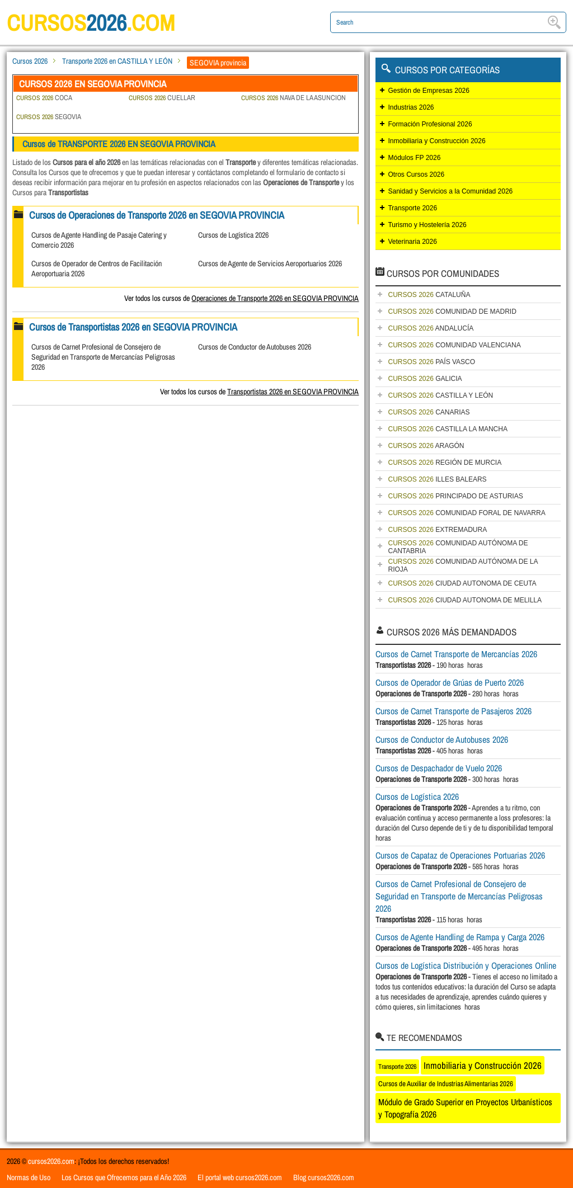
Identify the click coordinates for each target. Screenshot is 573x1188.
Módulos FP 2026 (414, 158)
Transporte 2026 (412, 208)
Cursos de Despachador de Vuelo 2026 (438, 768)
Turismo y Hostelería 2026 (427, 225)
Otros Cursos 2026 (416, 174)
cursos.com (91, 22)
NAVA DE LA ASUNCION (293, 97)
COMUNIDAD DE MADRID (452, 311)
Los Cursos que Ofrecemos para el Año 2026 (124, 1177)
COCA (44, 97)
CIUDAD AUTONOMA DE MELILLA (465, 600)
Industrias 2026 (411, 107)
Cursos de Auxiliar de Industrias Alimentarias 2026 (445, 1083)
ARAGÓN (426, 446)
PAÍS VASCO (431, 362)
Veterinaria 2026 (412, 242)
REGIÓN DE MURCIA (444, 462)
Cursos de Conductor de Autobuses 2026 (254, 347)
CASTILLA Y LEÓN (440, 395)
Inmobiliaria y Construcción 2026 (436, 141)
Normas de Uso (28, 1177)
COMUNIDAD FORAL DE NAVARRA (466, 513)
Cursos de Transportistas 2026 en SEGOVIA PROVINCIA (133, 327)
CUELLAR (162, 97)
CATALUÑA (429, 295)
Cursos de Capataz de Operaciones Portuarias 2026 (460, 855)
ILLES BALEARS (437, 479)
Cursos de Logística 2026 (233, 235)
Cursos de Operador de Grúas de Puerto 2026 (449, 682)
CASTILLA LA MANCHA (447, 429)
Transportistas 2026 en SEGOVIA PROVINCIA (293, 391)
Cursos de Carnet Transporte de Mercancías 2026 (456, 654)
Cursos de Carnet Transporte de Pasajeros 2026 (453, 711)
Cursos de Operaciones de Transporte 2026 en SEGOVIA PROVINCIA (156, 215)
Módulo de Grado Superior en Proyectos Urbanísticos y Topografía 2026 (465, 1108)
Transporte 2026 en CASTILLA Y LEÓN (117, 61)
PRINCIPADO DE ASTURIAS (455, 496)
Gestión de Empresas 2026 (428, 91)
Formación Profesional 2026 (430, 124)
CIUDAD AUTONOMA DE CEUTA (462, 583)
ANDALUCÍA (430, 328)
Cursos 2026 (30, 61)
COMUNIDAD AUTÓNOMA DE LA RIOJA (463, 565)
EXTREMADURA (437, 530)
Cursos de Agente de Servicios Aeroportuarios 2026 (270, 263)
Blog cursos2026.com (323, 1177)
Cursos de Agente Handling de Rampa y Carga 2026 (459, 937)
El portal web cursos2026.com (240, 1177)
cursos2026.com (51, 1161)
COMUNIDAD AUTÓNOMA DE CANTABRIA (458, 547)
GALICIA (425, 379)
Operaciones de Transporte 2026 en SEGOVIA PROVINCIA (275, 298)
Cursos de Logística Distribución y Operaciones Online (465, 965)
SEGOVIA (48, 116)
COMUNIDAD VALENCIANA (454, 345)
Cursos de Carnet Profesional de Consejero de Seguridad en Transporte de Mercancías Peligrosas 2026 (103, 357)
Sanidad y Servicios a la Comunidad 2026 (450, 191)
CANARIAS (428, 412)
